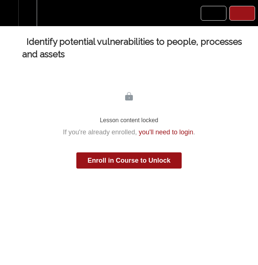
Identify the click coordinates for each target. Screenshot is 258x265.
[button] (9, 13)
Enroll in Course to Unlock (128, 160)
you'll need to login (166, 132)
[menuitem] (27, 13)
